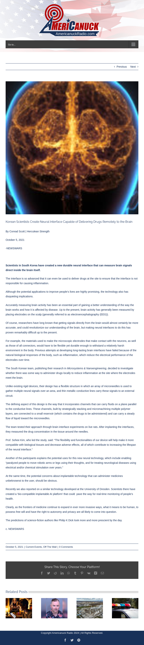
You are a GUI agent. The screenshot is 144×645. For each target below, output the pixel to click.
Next (133, 66)
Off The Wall (50, 546)
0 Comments (66, 546)
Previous (122, 66)
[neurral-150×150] (72, 147)
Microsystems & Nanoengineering (86, 368)
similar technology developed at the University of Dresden (76, 489)
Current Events (34, 546)
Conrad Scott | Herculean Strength (29, 231)
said (50, 440)
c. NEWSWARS (15, 528)
